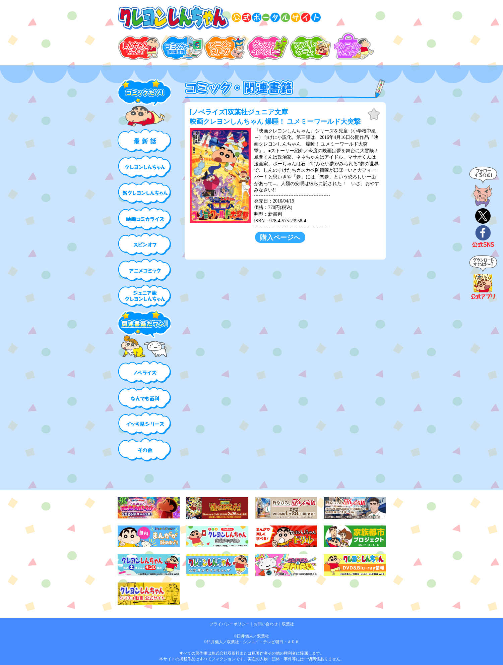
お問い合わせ (266, 624)
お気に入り (374, 114)
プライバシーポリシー (229, 624)
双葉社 (288, 624)
